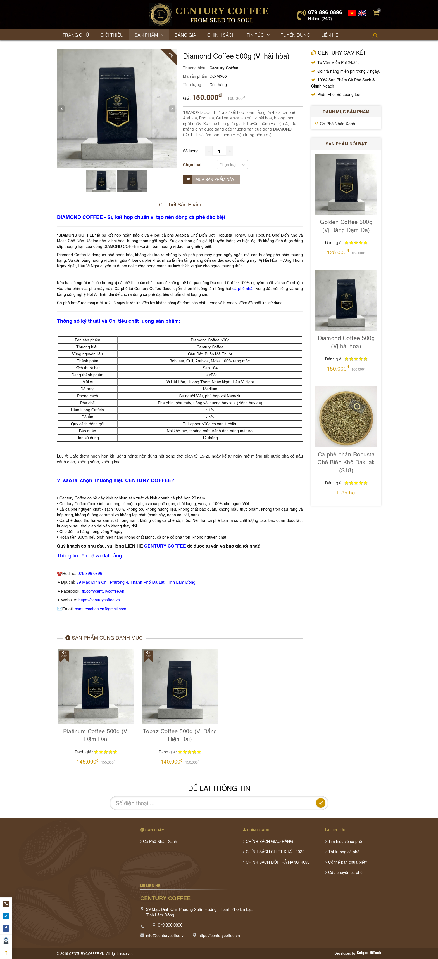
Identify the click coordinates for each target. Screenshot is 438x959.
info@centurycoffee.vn (166, 935)
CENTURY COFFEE (165, 546)
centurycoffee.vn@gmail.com (100, 608)
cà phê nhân (243, 288)
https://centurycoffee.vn (99, 599)
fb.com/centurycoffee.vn (103, 590)
